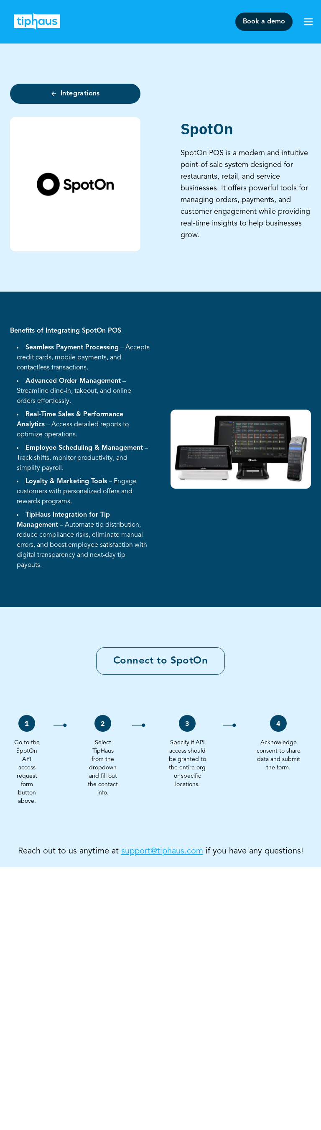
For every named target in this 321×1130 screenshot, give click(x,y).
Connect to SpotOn (160, 661)
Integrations (75, 93)
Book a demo (264, 21)
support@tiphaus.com (162, 851)
